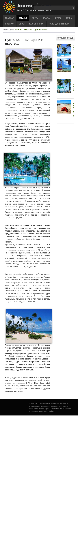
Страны (18, 30)
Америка (28, 30)
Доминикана (41, 30)
